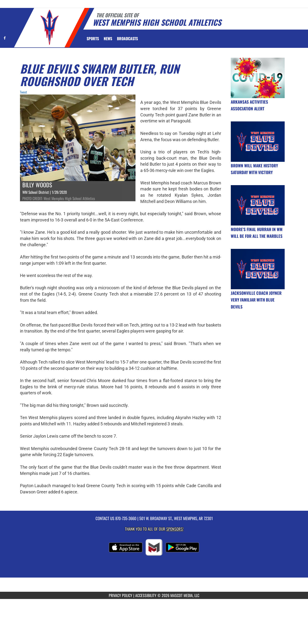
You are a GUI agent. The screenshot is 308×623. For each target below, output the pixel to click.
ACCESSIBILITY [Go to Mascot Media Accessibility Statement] (145, 595)
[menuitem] (108, 38)
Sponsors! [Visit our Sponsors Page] (174, 529)
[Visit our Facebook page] (5, 37)
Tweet (23, 91)
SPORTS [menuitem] (93, 38)
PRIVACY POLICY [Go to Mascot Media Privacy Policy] (120, 595)
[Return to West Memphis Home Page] (49, 27)
